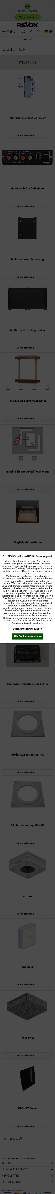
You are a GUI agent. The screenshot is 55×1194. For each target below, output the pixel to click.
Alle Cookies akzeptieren (27, 636)
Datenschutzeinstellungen (27, 629)
